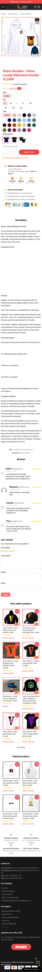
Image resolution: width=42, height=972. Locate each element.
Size (4, 99)
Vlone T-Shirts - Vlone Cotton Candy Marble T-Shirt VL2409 (30, 734)
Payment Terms (7, 914)
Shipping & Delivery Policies (11, 911)
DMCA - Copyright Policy (10, 897)
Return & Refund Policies (10, 917)
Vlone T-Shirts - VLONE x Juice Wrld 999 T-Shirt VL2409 (30, 663)
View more (21, 747)
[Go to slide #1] (6, 62)
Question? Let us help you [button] (31, 969)
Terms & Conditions (8, 891)
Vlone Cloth (12, 14)
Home (3, 14)
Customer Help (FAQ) (9, 924)
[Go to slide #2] (18, 62)
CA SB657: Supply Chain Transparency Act (16, 901)
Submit (5, 594)
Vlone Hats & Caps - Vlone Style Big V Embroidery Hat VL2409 (30, 630)
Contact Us (5, 920)
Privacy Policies (7, 894)
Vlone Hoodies (25, 14)
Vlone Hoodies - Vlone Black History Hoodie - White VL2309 (30, 783)
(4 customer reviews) (20, 84)
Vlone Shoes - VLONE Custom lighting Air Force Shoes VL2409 (10, 698)
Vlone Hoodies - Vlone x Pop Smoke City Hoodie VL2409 (11, 783)
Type (4, 92)
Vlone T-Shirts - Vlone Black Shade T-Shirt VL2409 (10, 734)
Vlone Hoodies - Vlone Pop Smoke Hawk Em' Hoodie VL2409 (10, 816)
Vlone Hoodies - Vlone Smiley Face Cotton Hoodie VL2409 (10, 630)
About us (5, 888)
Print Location (8, 134)
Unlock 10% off (38, 962)
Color (4, 111)
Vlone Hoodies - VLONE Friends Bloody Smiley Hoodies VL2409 (30, 816)
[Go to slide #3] (29, 62)
